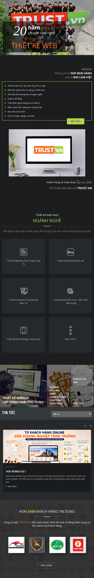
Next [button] (90, 425)
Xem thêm (12, 486)
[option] (47, 461)
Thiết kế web (34, 45)
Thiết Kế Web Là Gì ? (16, 471)
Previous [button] (85, 425)
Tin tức (8, 412)
